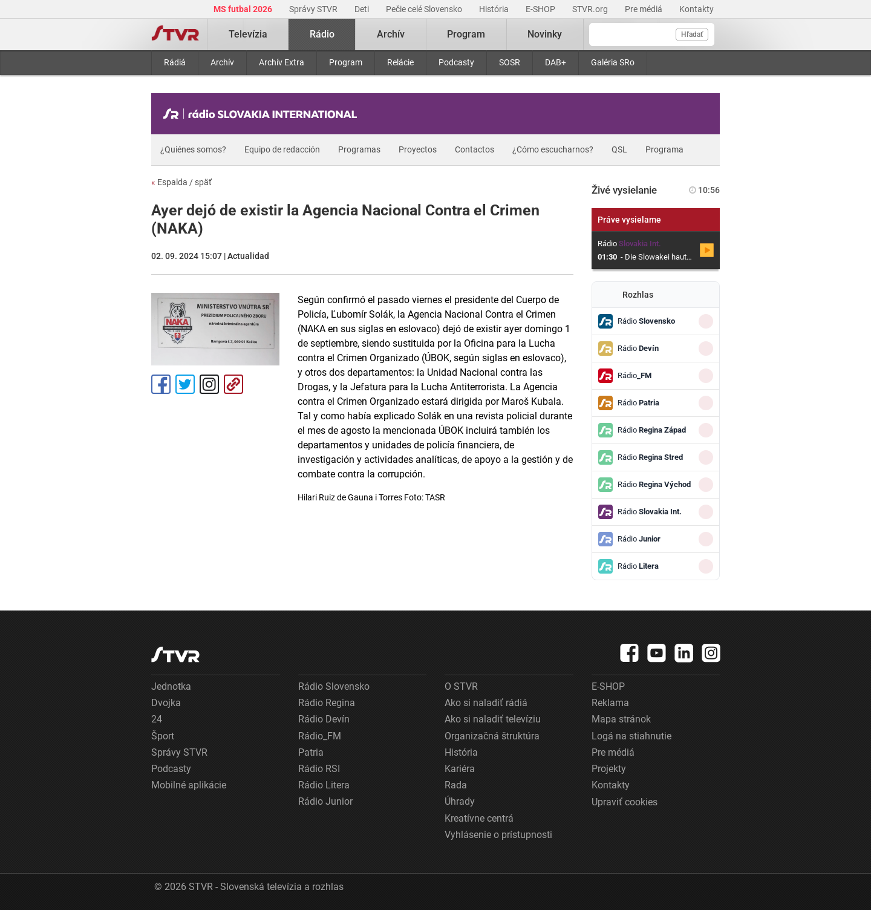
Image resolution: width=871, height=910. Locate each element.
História (495, 9)
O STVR (461, 686)
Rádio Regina (326, 703)
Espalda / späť (181, 182)
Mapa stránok (621, 719)
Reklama (610, 703)
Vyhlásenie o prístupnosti (498, 834)
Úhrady (460, 801)
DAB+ (555, 62)
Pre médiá (644, 9)
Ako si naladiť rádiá (486, 703)
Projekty (609, 768)
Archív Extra (281, 62)
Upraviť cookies (624, 802)
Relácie (400, 62)
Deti (362, 9)
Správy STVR (314, 9)
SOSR (509, 62)
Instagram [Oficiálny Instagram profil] (209, 384)
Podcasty (456, 62)
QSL (619, 149)
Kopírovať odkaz (233, 384)
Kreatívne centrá (479, 818)
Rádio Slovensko (334, 686)
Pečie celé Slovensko (425, 9)
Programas (359, 149)
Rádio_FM (319, 736)
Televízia (248, 34)
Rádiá (175, 62)
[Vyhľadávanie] (651, 34)
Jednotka (171, 686)
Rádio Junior (325, 801)
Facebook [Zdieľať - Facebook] (161, 384)
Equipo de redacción (282, 149)
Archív (222, 62)
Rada (456, 785)
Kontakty (696, 9)
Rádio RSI (319, 768)
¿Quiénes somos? (193, 149)
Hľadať (692, 34)
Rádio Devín (324, 719)
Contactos (474, 149)
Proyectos (418, 149)
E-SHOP (541, 9)
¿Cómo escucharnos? (552, 149)
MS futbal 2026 (244, 9)
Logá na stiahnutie (631, 736)
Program (345, 62)
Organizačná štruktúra (492, 736)
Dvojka (166, 703)
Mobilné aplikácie (188, 785)
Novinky (544, 34)
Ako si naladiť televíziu (493, 719)
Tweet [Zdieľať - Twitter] (185, 384)
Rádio (322, 34)
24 (156, 719)
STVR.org (591, 9)
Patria (311, 752)
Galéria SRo (612, 62)
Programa (664, 149)
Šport (162, 736)
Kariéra (460, 768)
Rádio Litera (324, 785)
